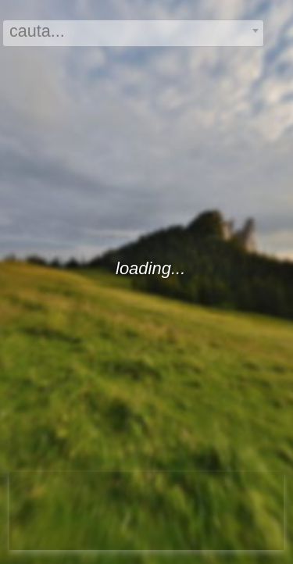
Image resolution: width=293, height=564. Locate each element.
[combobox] (133, 33)
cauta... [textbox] (37, 31)
